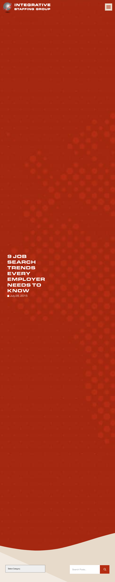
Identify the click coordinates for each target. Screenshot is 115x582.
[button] (108, 7)
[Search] (104, 569)
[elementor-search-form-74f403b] (85, 569)
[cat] (25, 568)
